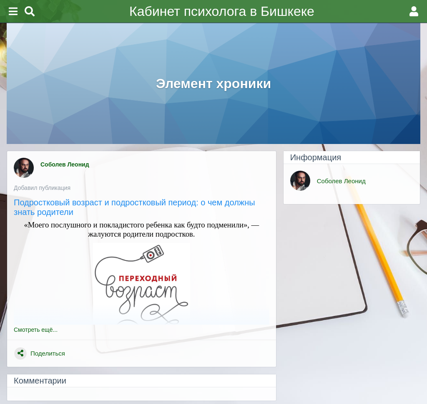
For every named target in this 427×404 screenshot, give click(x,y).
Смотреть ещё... (36, 329)
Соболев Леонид (65, 164)
